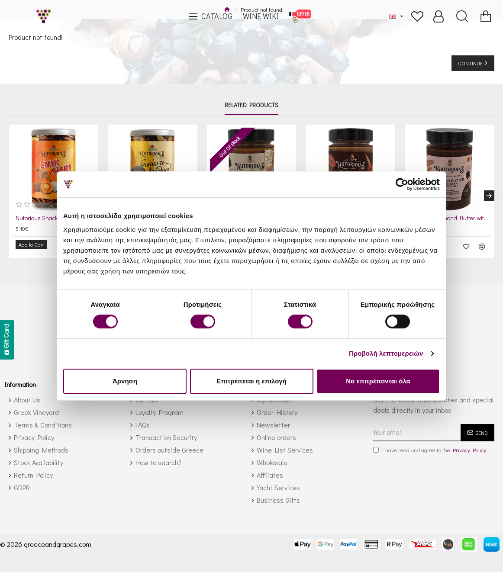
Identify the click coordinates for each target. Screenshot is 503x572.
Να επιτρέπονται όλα (378, 381)
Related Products (251, 105)
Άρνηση (125, 381)
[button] (489, 193)
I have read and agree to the (430, 445)
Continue (470, 63)
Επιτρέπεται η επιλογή (251, 381)
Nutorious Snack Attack (45, 218)
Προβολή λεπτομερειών (386, 353)
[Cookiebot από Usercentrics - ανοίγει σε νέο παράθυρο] (402, 184)
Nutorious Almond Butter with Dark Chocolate (451, 218)
